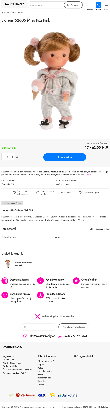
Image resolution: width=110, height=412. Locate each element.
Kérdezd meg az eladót (48, 192)
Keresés (74, 5)
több (89, 174)
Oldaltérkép (103, 407)
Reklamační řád (44, 377)
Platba (40, 367)
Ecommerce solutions (72, 407)
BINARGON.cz (89, 407)
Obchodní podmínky (47, 361)
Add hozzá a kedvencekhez (22, 192)
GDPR (40, 374)
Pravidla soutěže (45, 371)
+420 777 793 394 (75, 336)
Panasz (41, 384)
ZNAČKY (10, 12)
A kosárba (65, 157)
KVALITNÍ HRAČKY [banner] (14, 4)
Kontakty (41, 381)
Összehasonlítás (66, 192)
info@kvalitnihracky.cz (42, 336)
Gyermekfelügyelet (91, 192)
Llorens (20, 12)
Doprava (42, 364)
